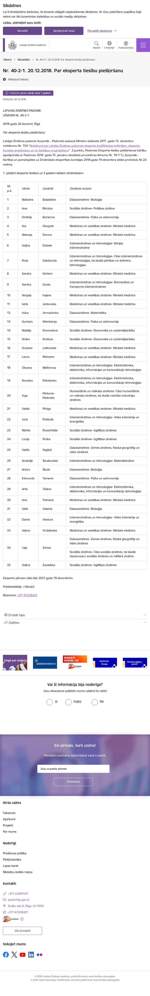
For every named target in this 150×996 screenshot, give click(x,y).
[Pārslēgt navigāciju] (143, 45)
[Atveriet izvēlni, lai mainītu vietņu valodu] (109, 45)
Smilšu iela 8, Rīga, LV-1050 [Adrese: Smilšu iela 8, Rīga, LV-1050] (26, 906)
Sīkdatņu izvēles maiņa (17, 872)
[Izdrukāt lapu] (75, 615)
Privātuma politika (14, 853)
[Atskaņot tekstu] (18, 79)
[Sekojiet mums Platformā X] (14, 955)
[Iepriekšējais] (7, 662)
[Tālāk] (142, 662)
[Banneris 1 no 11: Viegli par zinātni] (15, 662)
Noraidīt (22, 31)
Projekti (8, 825)
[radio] (51, 701)
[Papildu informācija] (22, 919)
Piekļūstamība (12, 859)
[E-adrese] (11, 919)
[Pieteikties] (73, 782)
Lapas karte (10, 866)
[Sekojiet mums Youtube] (23, 954)
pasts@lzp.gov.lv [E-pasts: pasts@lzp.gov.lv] (18, 900)
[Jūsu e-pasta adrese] (73, 769)
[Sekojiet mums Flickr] (39, 954)
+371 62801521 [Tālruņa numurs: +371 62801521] (18, 893)
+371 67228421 (27, 595)
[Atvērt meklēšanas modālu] (96, 45)
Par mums (9, 831)
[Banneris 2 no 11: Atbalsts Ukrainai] (45, 662)
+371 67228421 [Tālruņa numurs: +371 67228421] (17, 912)
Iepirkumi (9, 819)
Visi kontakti (22, 931)
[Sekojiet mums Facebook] (6, 955)
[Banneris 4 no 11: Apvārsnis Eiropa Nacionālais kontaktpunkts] (105, 662)
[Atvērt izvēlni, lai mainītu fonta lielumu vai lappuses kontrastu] (125, 45)
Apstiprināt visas (64, 31)
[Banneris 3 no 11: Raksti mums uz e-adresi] (75, 662)
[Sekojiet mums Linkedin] (31, 955)
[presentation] (32, 720)
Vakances (9, 813)
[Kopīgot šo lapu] (75, 622)
